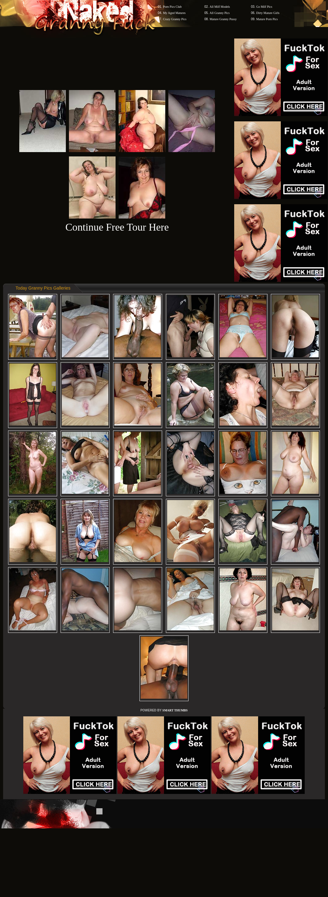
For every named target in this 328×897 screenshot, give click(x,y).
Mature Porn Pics (267, 19)
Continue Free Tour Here (117, 227)
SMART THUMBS (175, 710)
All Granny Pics (220, 13)
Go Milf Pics (264, 6)
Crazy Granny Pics (175, 19)
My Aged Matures (174, 13)
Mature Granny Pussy (223, 19)
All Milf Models (220, 6)
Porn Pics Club (172, 6)
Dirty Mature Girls (268, 13)
